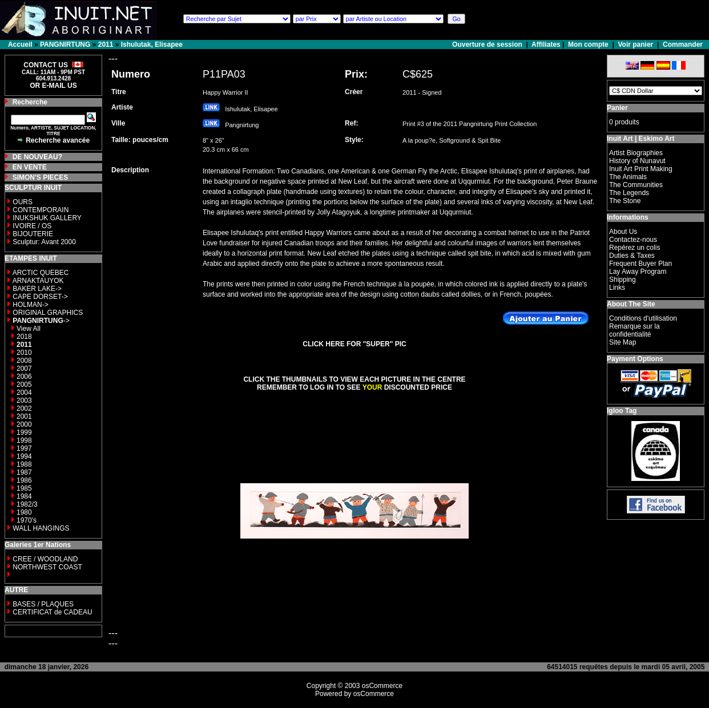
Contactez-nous (633, 240)
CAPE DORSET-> (40, 297)
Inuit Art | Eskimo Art (640, 139)
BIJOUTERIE (33, 234)
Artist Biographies (636, 153)
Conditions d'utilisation (643, 318)
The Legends (629, 193)
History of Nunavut (637, 161)
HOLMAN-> (30, 305)
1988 (24, 464)
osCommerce (382, 686)
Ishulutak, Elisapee (152, 44)
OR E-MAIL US (53, 86)
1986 (24, 480)
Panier (617, 108)
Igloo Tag (622, 411)
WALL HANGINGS (41, 528)
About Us (623, 232)
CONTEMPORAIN (41, 210)
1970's (27, 520)
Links (617, 288)
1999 (24, 432)
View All (29, 329)
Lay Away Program (638, 272)
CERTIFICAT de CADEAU (52, 612)
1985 (24, 488)
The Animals (628, 177)
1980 (24, 512)
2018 (24, 337)
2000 (24, 424)
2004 (24, 393)
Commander (683, 44)
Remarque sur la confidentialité (634, 330)
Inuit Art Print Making (640, 169)
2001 (24, 416)
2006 (24, 377)
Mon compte (588, 44)
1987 (24, 472)
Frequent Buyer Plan (640, 264)
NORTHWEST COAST (46, 567)
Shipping (622, 280)
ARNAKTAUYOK (38, 281)
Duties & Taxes (632, 256)
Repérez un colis (634, 248)
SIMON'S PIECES (41, 177)
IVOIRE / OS (32, 226)
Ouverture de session (488, 44)
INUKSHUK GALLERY (47, 218)
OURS (23, 202)
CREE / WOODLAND (44, 559)
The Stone (624, 201)
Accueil (20, 44)
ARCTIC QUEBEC (41, 273)
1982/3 (27, 504)
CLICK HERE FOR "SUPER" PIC (354, 344)
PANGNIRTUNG (65, 44)
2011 (106, 44)
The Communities (636, 185)
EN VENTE (30, 167)
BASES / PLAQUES (43, 604)
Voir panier (635, 44)
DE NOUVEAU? (37, 157)
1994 (24, 456)
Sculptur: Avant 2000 (44, 242)
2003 (24, 400)
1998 (24, 440)
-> (41, 321)
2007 (24, 369)
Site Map (622, 342)
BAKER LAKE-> (37, 289)
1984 (24, 496)
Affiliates (546, 44)
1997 (24, 448)
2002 (24, 408)
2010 (24, 353)
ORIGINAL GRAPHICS (48, 313)
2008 (24, 361)
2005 (24, 385)
